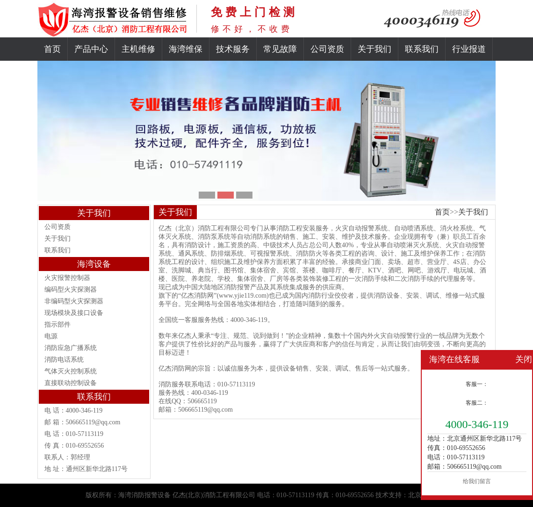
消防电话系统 (64, 359)
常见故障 (280, 49)
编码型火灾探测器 (70, 289)
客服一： (477, 384)
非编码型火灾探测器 (73, 301)
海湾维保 (185, 49)
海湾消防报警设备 (144, 495)
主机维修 (138, 49)
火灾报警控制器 (67, 277)
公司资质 (327, 49)
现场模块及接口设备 (73, 312)
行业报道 (469, 49)
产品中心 (91, 49)
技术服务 (233, 49)
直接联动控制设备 (70, 382)
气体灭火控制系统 (70, 371)
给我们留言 (477, 481)
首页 (52, 49)
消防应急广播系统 (70, 347)
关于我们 (374, 49)
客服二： (477, 403)
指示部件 (57, 324)
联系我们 (422, 49)
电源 (51, 336)
